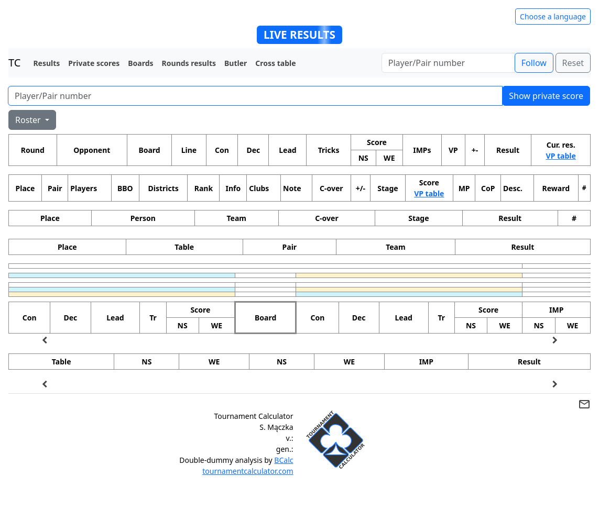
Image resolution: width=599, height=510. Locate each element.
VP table (561, 156)
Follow (534, 63)
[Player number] (448, 63)
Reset (573, 63)
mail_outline (584, 404)
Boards (140, 63)
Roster (29, 120)
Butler (235, 63)
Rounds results (189, 63)
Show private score (546, 96)
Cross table (275, 63)
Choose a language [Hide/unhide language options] (553, 16)
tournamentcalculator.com (247, 471)
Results (46, 63)
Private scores (93, 63)
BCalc (283, 460)
